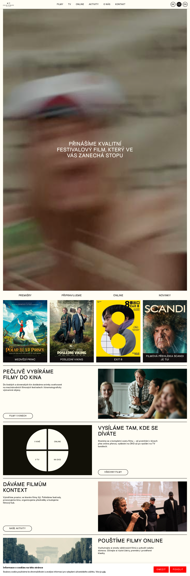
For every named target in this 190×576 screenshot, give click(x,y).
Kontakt (120, 4)
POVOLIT (178, 569)
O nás (106, 4)
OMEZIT (161, 569)
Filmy (60, 4)
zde (104, 572)
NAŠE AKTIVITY (17, 528)
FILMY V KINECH (18, 416)
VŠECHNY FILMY (113, 472)
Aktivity (94, 4)
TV (69, 4)
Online (80, 4)
